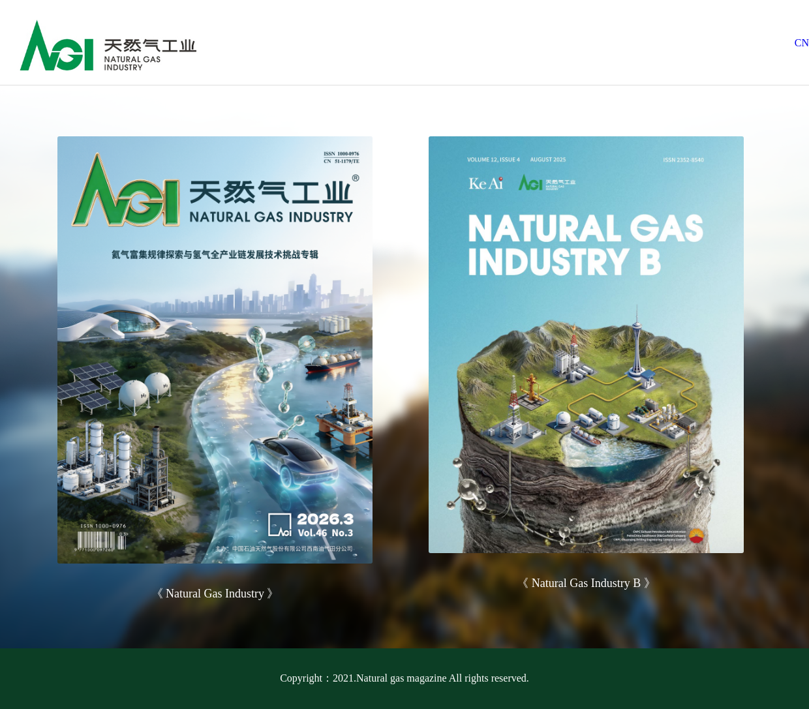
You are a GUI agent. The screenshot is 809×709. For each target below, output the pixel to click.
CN (802, 42)
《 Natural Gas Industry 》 (215, 593)
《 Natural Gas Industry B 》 (586, 583)
